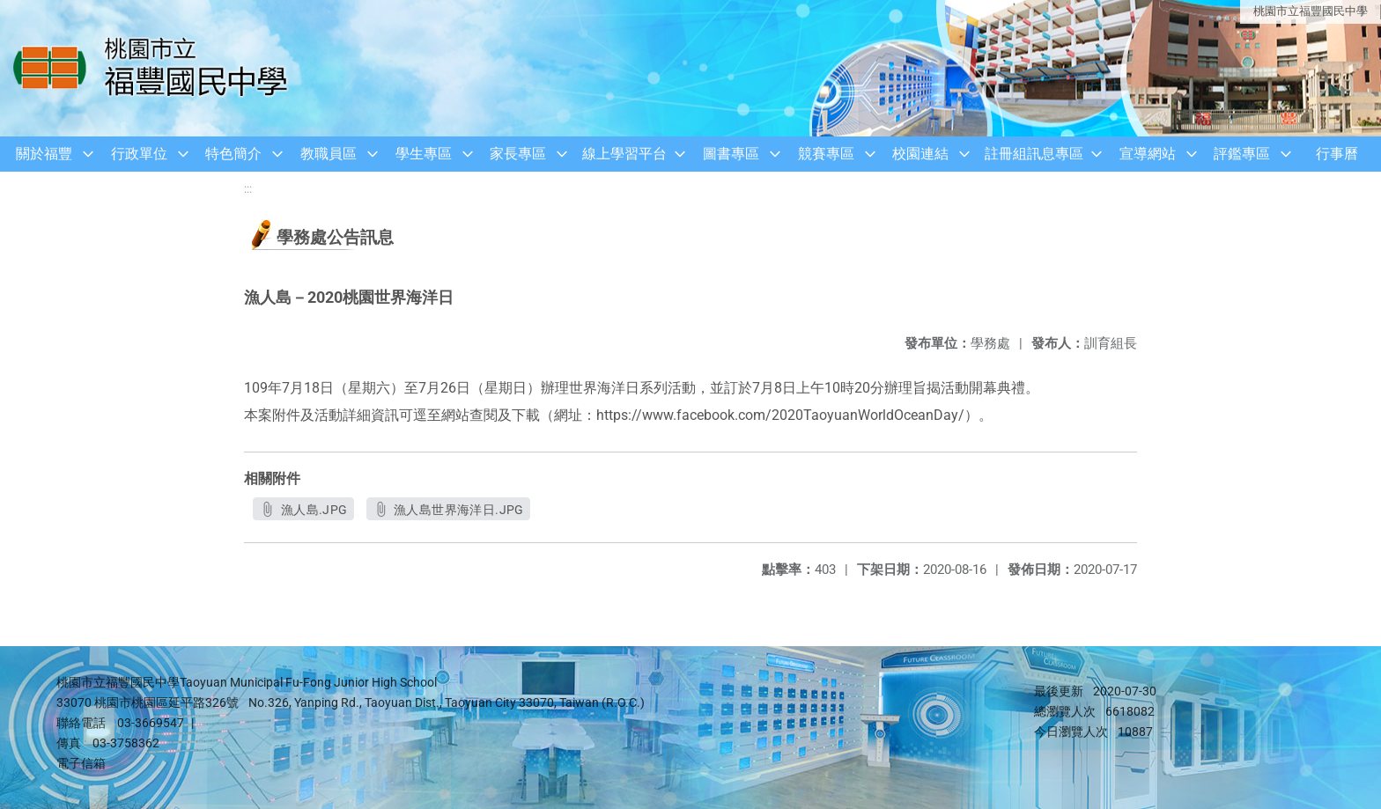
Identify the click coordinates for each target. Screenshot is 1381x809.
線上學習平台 (624, 153)
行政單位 (139, 153)
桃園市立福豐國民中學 (1310, 11)
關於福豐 (44, 153)
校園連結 (920, 153)
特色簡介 (233, 153)
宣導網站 (1147, 153)
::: (248, 188)
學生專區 (423, 153)
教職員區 (328, 153)
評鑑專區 (1242, 153)
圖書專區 (731, 153)
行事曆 (1337, 153)
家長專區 (518, 153)
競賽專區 (826, 153)
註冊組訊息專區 (1034, 153)
